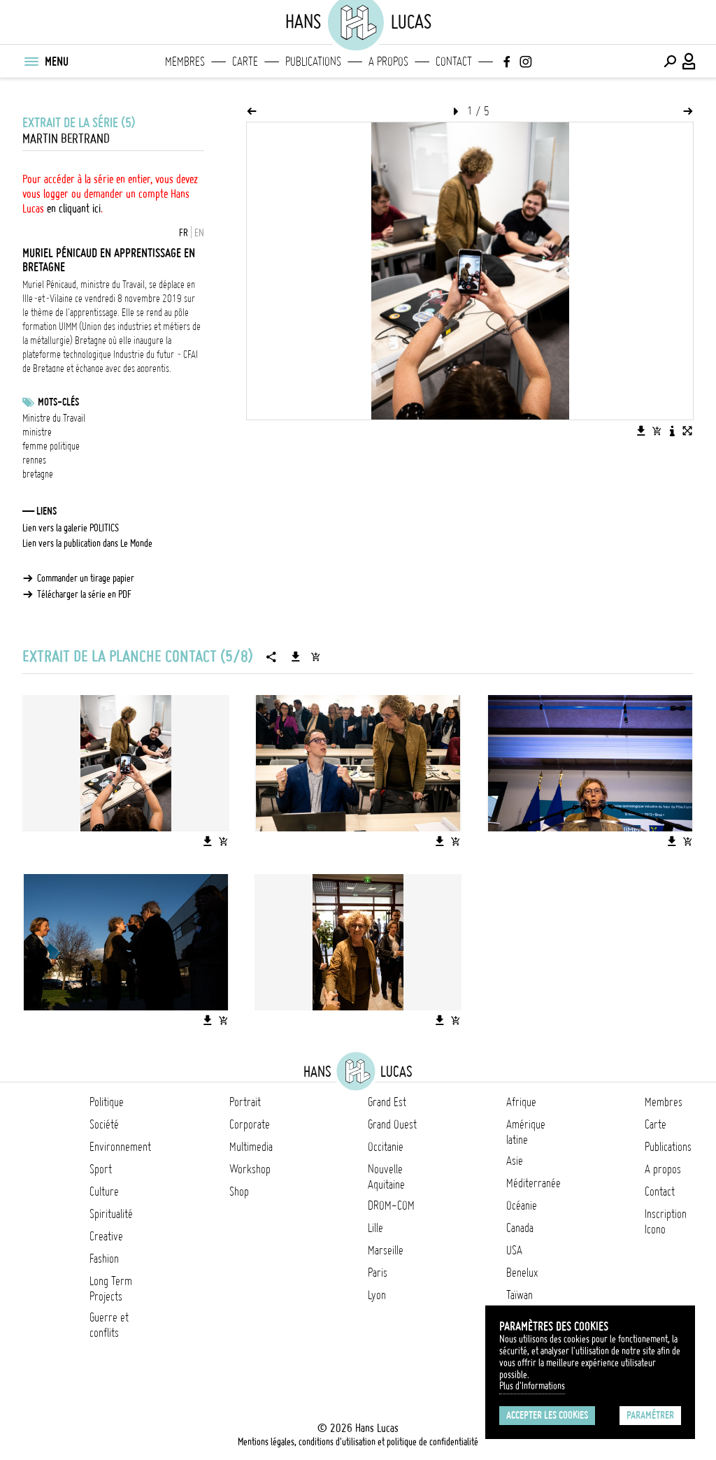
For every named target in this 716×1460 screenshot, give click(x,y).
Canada (520, 1228)
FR (183, 233)
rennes (34, 460)
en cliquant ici (74, 208)
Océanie (521, 1205)
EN (199, 233)
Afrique (521, 1102)
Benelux (522, 1273)
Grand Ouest (392, 1124)
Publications (313, 62)
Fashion (104, 1259)
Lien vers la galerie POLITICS (70, 528)
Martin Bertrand (66, 139)
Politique (107, 1102)
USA (514, 1250)
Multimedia (251, 1147)
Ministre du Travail (53, 418)
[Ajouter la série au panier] (315, 656)
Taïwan (519, 1295)
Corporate (249, 1124)
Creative (106, 1236)
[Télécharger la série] (295, 656)
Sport (101, 1169)
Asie (514, 1161)
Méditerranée (533, 1183)
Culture (104, 1191)
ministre (37, 432)
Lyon (377, 1295)
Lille (375, 1228)
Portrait (245, 1102)
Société (104, 1124)
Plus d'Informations (532, 1386)
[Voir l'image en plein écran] (687, 430)
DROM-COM (391, 1205)
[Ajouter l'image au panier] (656, 430)
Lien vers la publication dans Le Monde (87, 543)
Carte (245, 62)
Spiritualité (111, 1214)
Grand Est (387, 1102)
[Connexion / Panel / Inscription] (689, 61)
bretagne (37, 474)
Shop (239, 1191)
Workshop (250, 1169)
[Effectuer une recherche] (670, 61)
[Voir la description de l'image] (672, 430)
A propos (388, 62)
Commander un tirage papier (85, 578)
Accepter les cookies (547, 1415)
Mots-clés (58, 402)
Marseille (385, 1250)
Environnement (120, 1147)
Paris (377, 1273)
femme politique (51, 446)
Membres (185, 62)
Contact (454, 62)
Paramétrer (650, 1415)
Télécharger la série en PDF (84, 594)
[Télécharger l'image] (641, 430)
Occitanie (385, 1147)
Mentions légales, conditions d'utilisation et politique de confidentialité (358, 1442)
